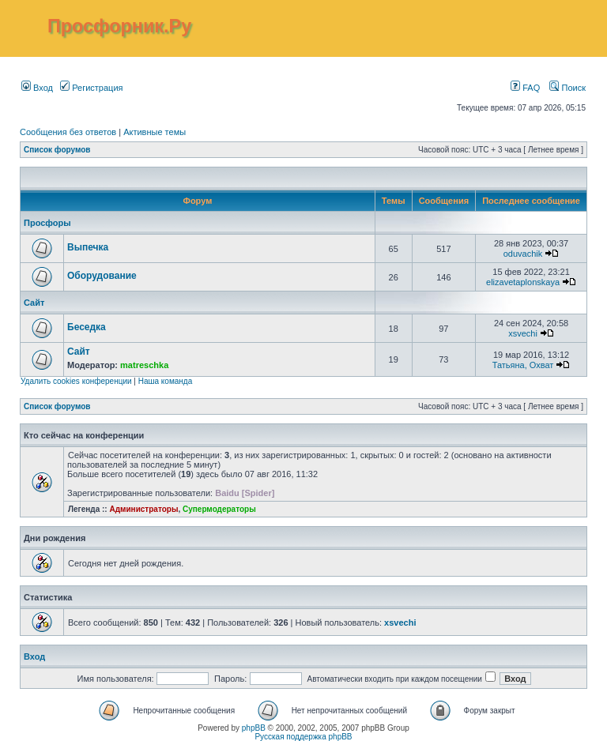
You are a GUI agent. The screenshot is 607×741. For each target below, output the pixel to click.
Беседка (86, 327)
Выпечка (87, 247)
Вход (37, 87)
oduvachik (523, 253)
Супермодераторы (219, 509)
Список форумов (57, 149)
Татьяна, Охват (523, 365)
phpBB (254, 728)
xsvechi (522, 333)
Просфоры (47, 223)
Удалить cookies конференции (76, 381)
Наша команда (165, 381)
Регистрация (91, 87)
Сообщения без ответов (68, 132)
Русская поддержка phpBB (303, 736)
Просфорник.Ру (119, 26)
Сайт (34, 302)
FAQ (525, 87)
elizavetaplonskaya (523, 282)
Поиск (567, 87)
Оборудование (102, 275)
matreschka (144, 365)
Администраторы (143, 509)
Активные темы (154, 132)
